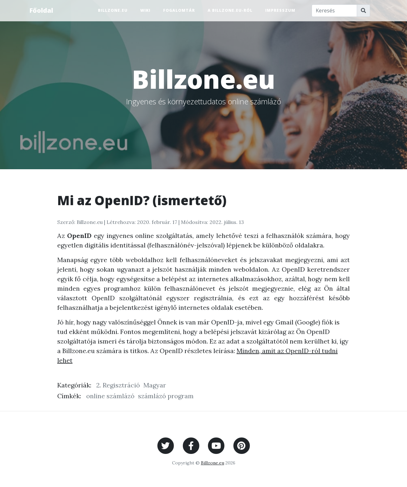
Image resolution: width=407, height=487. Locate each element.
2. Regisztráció (118, 385)
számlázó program (166, 396)
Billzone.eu (113, 10)
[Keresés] (334, 10)
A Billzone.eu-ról (230, 10)
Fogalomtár (179, 10)
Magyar (154, 385)
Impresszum (280, 10)
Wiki (145, 10)
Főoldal (41, 10)
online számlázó (110, 396)
